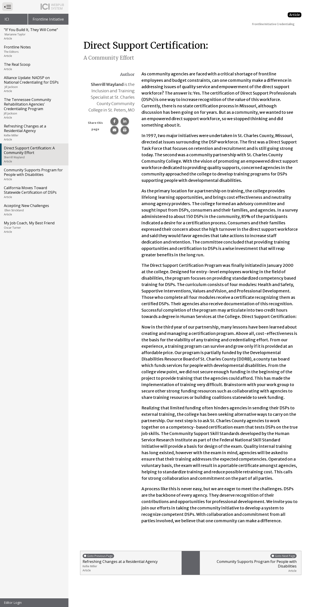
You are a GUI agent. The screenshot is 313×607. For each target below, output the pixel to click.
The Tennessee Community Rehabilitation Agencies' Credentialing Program (34, 108)
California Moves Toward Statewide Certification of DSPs (34, 192)
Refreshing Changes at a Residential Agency (34, 132)
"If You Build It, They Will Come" (34, 33)
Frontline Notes (34, 51)
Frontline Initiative (48, 19)
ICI (7, 19)
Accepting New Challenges (34, 209)
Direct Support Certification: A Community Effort (34, 154)
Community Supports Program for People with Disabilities (34, 174)
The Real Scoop (34, 66)
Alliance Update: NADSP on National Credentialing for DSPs (34, 84)
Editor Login (13, 602)
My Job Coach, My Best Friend (34, 227)
